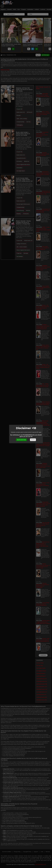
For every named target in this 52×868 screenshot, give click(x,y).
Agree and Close (21, 439)
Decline (33, 439)
